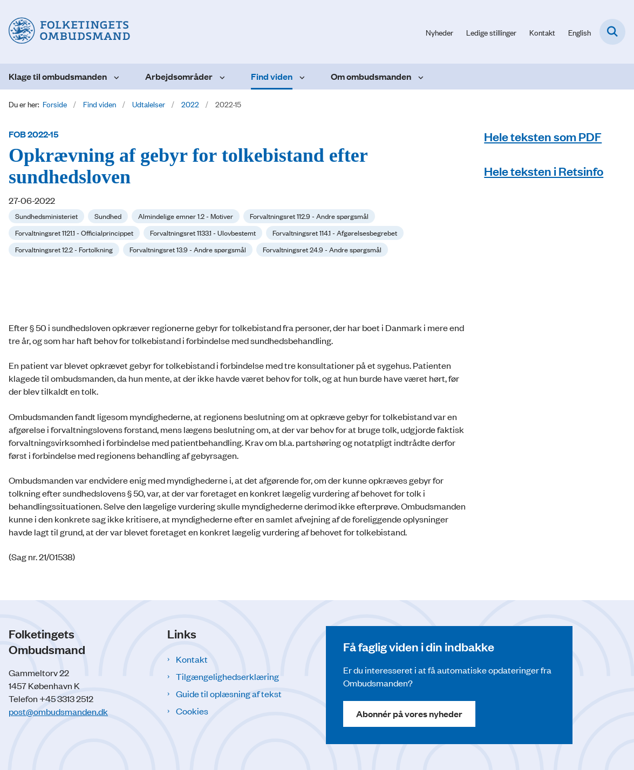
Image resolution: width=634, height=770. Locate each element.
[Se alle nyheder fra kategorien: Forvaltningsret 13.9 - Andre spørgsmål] (188, 250)
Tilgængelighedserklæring (227, 676)
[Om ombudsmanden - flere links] (419, 76)
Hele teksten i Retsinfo (543, 170)
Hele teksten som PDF (543, 136)
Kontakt (192, 659)
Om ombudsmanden (371, 76)
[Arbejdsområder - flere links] (221, 76)
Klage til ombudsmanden (58, 76)
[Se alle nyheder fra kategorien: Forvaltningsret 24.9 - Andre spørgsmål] (322, 250)
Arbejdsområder (179, 76)
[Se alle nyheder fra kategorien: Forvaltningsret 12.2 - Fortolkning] (64, 250)
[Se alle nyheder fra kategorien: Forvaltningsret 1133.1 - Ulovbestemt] (203, 233)
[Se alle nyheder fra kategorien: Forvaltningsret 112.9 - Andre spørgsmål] (309, 216)
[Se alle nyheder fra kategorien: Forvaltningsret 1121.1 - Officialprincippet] (74, 233)
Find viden (271, 76)
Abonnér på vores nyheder (409, 713)
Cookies (192, 711)
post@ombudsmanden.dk (58, 711)
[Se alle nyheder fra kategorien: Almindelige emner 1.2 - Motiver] (186, 216)
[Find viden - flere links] (301, 76)
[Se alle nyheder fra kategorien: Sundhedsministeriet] (46, 216)
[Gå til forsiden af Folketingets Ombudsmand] (65, 31)
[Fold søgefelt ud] (612, 32)
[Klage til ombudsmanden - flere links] (115, 76)
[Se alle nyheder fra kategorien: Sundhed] (108, 216)
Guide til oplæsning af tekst (229, 693)
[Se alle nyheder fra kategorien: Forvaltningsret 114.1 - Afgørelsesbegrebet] (335, 233)
